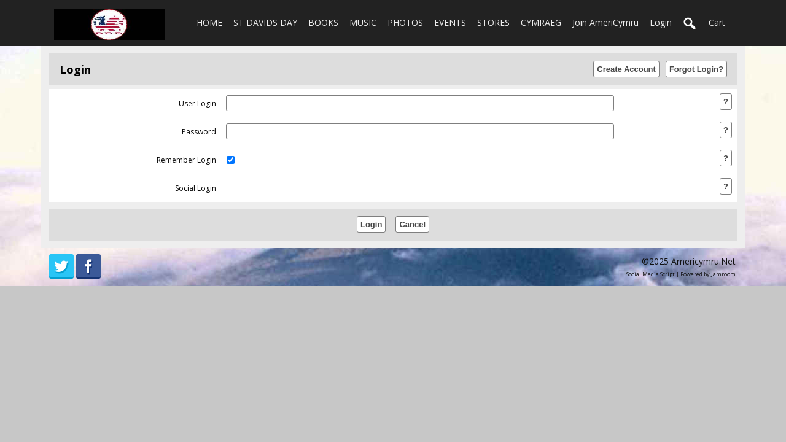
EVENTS (450, 22)
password (199, 131)
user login (197, 103)
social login (195, 188)
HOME (209, 22)
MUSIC (362, 22)
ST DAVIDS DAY (265, 22)
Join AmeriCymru (605, 22)
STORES (493, 22)
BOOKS (323, 22)
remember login (186, 160)
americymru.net (703, 261)
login (661, 22)
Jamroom (723, 274)
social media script (650, 274)
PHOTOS (405, 22)
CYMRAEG (541, 22)
